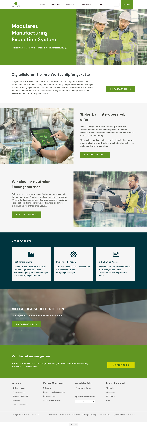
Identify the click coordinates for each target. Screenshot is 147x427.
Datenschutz (64, 415)
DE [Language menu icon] (117, 5)
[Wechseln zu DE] (71, 424)
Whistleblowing (105, 415)
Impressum (53, 415)
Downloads (131, 415)
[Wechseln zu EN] (76, 424)
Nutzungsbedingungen (89, 415)
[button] (85, 401)
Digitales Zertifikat (119, 415)
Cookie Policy (75, 415)
